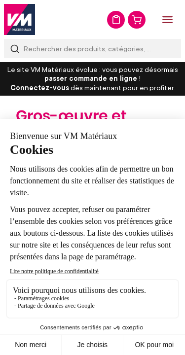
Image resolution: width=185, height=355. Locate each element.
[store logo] (19, 19)
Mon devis (116, 20)
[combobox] (92, 48)
